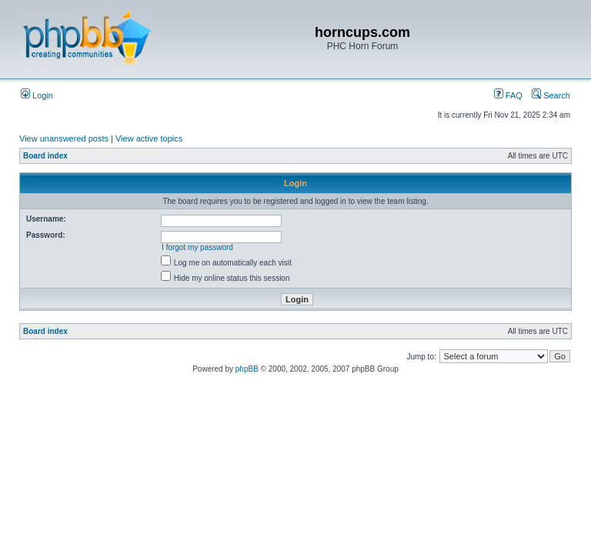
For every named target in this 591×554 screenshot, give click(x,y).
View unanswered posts (64, 138)
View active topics (148, 138)
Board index (45, 156)
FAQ (508, 95)
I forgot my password (197, 247)
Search (551, 95)
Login (37, 95)
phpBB (247, 369)
